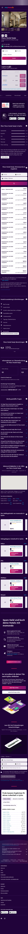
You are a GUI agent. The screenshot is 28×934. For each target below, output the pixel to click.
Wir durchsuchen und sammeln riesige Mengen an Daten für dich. (14, 852)
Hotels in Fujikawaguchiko (8, 831)
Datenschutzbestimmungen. (17, 780)
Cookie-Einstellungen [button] (5, 289)
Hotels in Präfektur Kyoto (6, 861)
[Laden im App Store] (21, 119)
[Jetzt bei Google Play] (13, 119)
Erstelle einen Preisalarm (12, 654)
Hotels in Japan (21, 859)
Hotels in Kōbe (6, 822)
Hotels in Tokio (6, 812)
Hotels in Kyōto (15, 861)
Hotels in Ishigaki (6, 829)
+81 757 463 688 (6, 44)
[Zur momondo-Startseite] (9, 7)
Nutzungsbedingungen (5, 780)
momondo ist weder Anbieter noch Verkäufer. (14, 849)
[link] (16, 554)
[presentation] (21, 118)
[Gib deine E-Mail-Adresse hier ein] (15, 768)
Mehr (25, 543)
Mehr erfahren (5, 280)
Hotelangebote (6, 859)
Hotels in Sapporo (7, 820)
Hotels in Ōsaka (6, 814)
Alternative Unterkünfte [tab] (18, 798)
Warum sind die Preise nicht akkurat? (14, 854)
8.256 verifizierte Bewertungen (17, 46)
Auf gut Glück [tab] (6, 802)
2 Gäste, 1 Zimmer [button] (7, 54)
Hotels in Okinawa (7, 816)
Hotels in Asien (13, 859)
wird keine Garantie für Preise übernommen (10, 845)
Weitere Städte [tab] (6, 798)
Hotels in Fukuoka (6, 818)
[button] (2, 7)
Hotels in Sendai (6, 827)
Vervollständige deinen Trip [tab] (9, 805)
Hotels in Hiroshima (7, 825)
